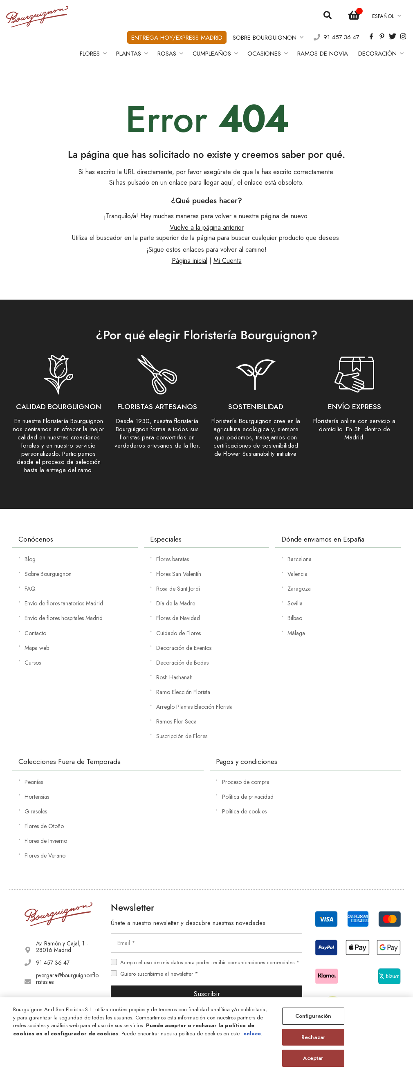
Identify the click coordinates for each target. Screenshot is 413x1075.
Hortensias (37, 797)
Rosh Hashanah (174, 677)
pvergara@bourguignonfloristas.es (67, 978)
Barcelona (299, 559)
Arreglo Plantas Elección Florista (194, 707)
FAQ (30, 589)
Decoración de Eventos (183, 648)
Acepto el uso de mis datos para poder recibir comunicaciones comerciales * (209, 962)
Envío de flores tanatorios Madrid (64, 603)
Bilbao (294, 618)
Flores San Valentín (178, 574)
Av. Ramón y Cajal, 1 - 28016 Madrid (62, 946)
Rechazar (313, 1037)
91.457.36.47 (341, 37)
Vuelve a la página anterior (207, 227)
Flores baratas (172, 559)
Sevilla (295, 603)
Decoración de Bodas (182, 662)
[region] (206, 1036)
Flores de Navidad (178, 618)
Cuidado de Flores (178, 633)
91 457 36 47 (53, 962)
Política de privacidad (248, 797)
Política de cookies (244, 811)
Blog (30, 559)
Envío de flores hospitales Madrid (64, 618)
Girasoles (36, 811)
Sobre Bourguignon (48, 574)
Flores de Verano (45, 855)
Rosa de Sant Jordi (178, 589)
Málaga (296, 633)
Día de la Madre (175, 603)
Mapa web (37, 648)
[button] (386, 16)
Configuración (313, 1016)
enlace (252, 1033)
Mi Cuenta (227, 260)
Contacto (35, 633)
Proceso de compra (245, 782)
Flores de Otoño (44, 826)
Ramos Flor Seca (176, 721)
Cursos (33, 662)
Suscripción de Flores (181, 736)
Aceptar (313, 1058)
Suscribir (206, 994)
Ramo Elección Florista (183, 692)
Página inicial (189, 260)
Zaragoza (299, 589)
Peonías (34, 782)
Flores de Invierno (46, 841)
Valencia (297, 574)
